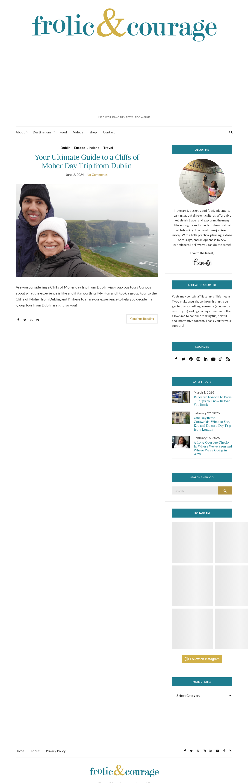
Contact (109, 132)
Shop (93, 132)
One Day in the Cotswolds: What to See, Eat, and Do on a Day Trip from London (212, 423)
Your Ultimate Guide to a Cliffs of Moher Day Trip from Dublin (87, 161)
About (20, 132)
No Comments (97, 175)
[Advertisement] (124, 78)
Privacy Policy (55, 751)
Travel (108, 148)
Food (63, 132)
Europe (79, 148)
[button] (87, 230)
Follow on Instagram (202, 659)
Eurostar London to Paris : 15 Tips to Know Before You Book (213, 401)
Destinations (42, 132)
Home (20, 751)
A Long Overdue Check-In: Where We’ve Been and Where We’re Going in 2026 (213, 448)
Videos (78, 132)
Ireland (94, 148)
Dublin (66, 148)
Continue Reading (142, 319)
